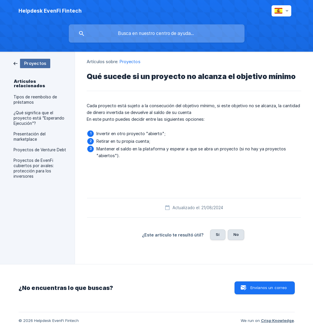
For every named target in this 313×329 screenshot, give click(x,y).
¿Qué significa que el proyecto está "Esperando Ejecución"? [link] (39, 118)
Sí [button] (218, 234)
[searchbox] (157, 33)
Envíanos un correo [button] (268, 287)
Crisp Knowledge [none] (277, 320)
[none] (50, 10)
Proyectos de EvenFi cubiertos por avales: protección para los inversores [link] (34, 168)
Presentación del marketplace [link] (30, 137)
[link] (32, 63)
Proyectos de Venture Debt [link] (40, 149)
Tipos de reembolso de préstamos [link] (35, 100)
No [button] (236, 234)
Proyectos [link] (130, 61)
